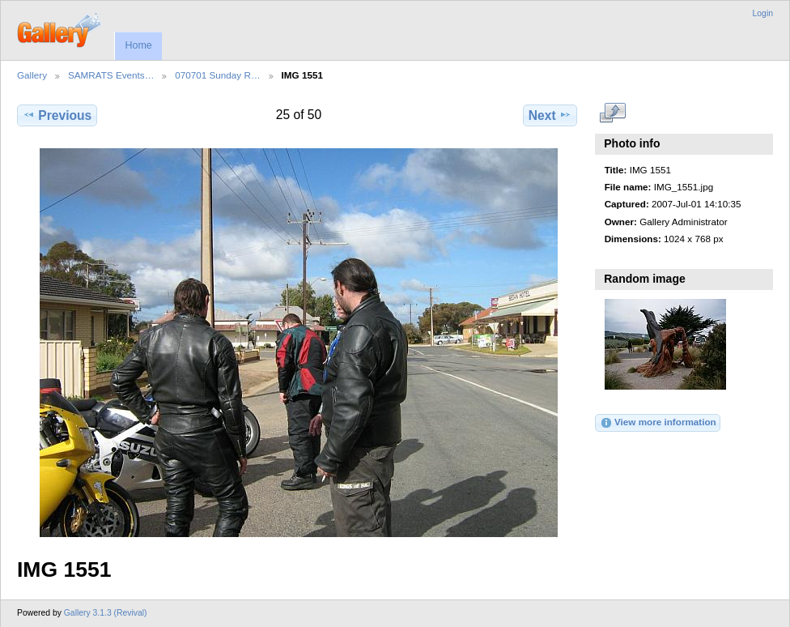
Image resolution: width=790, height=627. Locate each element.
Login (763, 13)
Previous (57, 115)
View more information (658, 422)
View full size (613, 113)
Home (138, 45)
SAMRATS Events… (111, 75)
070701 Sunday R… (217, 75)
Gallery (32, 75)
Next (550, 115)
